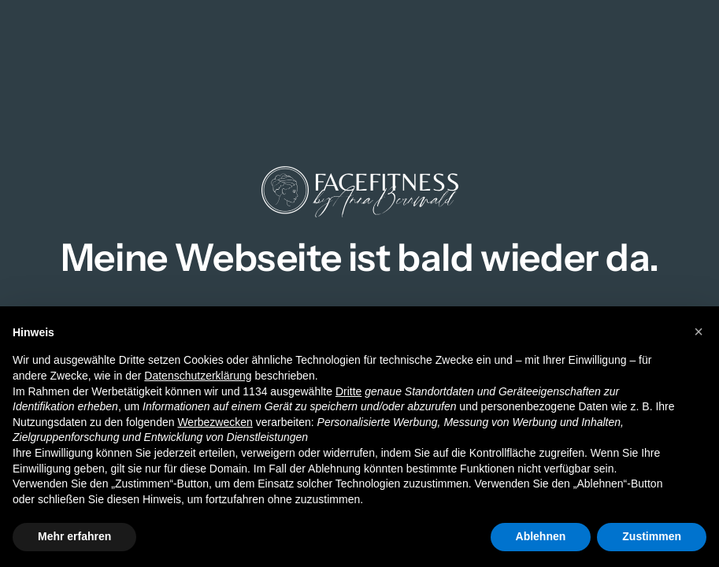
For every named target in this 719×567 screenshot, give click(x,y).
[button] (698, 331)
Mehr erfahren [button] (74, 536)
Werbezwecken (214, 422)
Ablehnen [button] (541, 536)
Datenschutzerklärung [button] (197, 375)
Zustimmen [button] (651, 536)
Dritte (348, 391)
